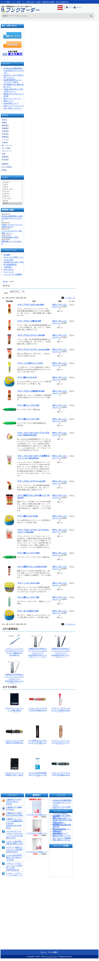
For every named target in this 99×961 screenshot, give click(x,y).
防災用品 (5, 160)
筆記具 (4, 120)
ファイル (5, 140)
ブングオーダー (51, 957)
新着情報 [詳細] (8, 210)
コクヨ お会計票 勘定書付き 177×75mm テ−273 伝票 (37, 775)
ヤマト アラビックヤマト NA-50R (31, 335)
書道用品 (5, 125)
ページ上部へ (53, 952)
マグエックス (12, 189)
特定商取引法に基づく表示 (13, 262)
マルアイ (12, 194)
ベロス (12, 187)
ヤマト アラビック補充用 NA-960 (30, 391)
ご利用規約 (7, 267)
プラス (12, 185)
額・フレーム (7, 145)
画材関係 (5, 128)
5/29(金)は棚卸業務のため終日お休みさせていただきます (12, 218)
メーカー (5, 177)
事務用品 (5, 137)
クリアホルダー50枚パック (37, 833)
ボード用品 (6, 148)
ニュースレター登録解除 (12, 274)
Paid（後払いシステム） (12, 108)
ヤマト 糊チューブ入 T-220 (28, 405)
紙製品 (4, 123)
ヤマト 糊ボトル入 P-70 (27, 377)
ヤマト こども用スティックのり (30, 363)
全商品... (5, 170)
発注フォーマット (12, 35)
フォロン (12, 182)
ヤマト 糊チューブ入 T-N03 (28, 553)
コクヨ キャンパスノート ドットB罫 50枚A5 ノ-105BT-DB (14, 710)
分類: (6, 293)
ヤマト (12, 203)
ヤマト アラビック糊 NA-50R (29, 321)
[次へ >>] (71, 298)
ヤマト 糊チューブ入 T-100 (28, 419)
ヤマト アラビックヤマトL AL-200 (31, 481)
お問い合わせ (12, 44)
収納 (3, 154)
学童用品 (5, 131)
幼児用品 (5, 134)
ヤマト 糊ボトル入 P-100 (27, 516)
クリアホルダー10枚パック (37, 815)
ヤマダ (12, 201)
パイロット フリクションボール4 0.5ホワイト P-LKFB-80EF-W (60, 743)
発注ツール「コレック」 (12, 98)
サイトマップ (8, 272)
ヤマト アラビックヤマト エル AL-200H (33, 349)
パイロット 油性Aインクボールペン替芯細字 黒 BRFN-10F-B (14, 849)
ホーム (70, 7)
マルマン (12, 196)
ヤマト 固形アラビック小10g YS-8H (32, 567)
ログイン (79, 7)
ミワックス (12, 199)
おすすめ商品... (7, 167)
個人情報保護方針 (10, 265)
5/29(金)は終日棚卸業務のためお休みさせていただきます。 (13, 70)
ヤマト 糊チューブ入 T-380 (28, 597)
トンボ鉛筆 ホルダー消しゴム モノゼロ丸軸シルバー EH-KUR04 (37, 743)
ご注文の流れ (8, 260)
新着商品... (6, 164)
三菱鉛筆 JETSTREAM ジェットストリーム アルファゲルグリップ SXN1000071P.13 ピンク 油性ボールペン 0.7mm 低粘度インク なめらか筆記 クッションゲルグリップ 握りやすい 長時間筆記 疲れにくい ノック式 (37, 657)
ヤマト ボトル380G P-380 (27, 611)
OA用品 (5, 142)
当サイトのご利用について (13, 257)
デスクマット (7, 151)
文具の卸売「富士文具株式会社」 (12, 53)
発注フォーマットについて (13, 106)
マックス (12, 192)
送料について (8, 101)
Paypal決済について (11, 103)
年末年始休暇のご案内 (10, 237)
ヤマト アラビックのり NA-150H (30, 305)
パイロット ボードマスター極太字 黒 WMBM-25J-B (14, 743)
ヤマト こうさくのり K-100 (28, 583)
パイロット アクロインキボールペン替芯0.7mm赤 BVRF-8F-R (60, 710)
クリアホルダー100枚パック (36, 852)
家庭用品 (5, 157)
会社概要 (6, 255)
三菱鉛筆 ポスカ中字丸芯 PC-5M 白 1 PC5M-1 (14, 802)
